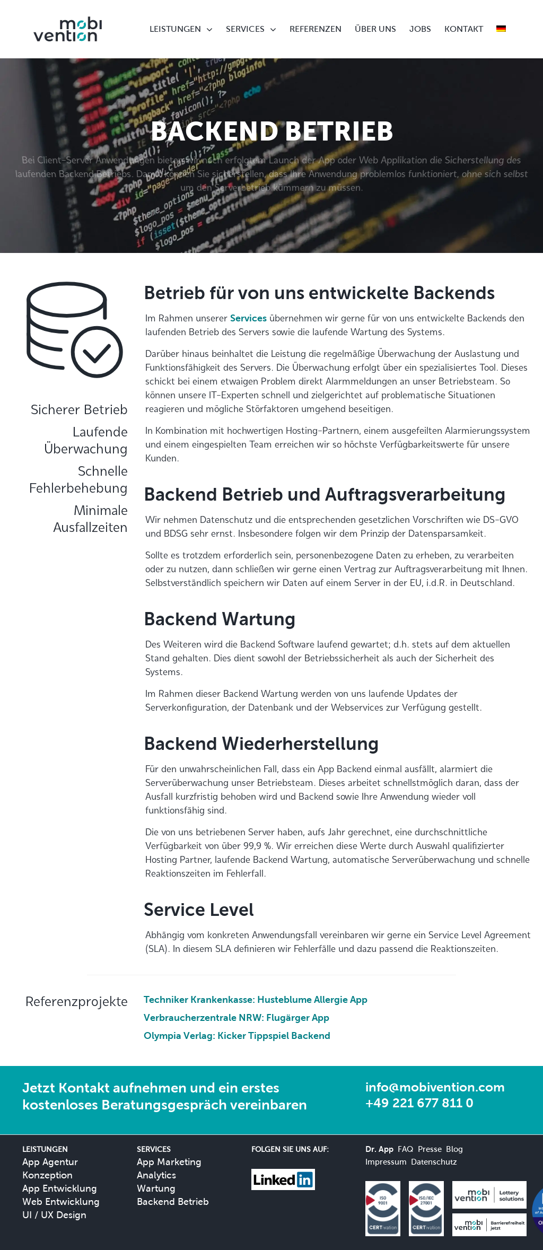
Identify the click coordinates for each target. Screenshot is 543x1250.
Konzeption (47, 1175)
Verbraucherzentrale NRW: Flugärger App (236, 1017)
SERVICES (245, 28)
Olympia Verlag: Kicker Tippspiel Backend (237, 1035)
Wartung (156, 1188)
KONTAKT (463, 28)
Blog (454, 1148)
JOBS (420, 28)
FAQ (406, 1148)
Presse (430, 1148)
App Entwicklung (59, 1188)
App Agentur (50, 1161)
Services (248, 318)
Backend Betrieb (173, 1201)
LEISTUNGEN (175, 28)
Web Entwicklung (61, 1201)
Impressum (386, 1161)
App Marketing (169, 1161)
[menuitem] (501, 29)
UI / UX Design (54, 1214)
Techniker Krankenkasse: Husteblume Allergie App (255, 999)
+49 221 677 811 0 (419, 1103)
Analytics (156, 1175)
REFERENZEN (315, 28)
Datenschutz (434, 1161)
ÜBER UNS (375, 28)
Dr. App (379, 1148)
